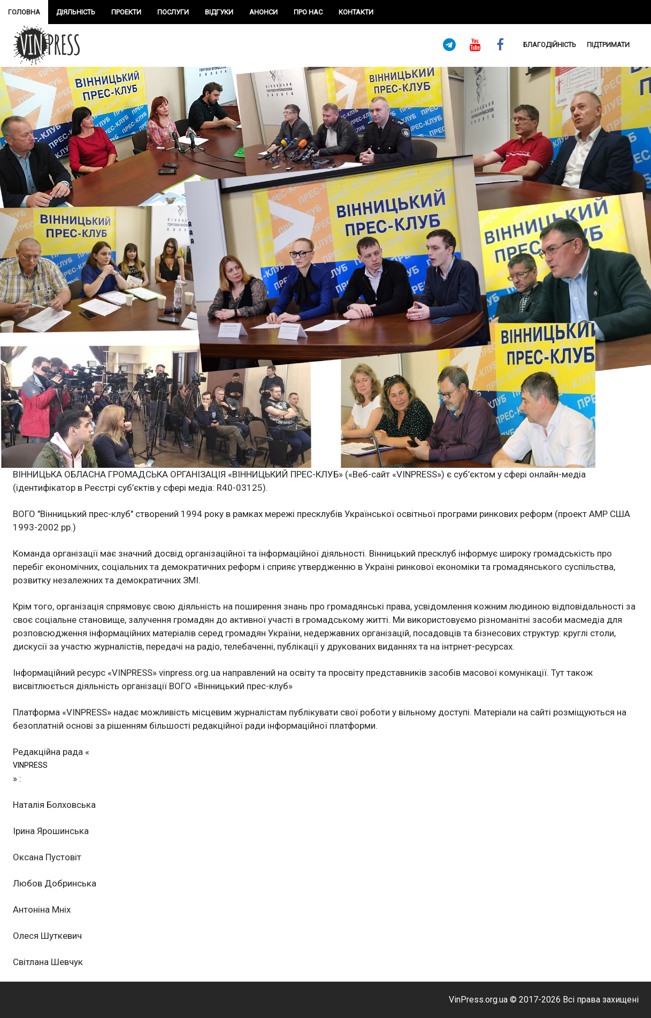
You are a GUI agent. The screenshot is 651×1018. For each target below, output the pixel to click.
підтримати (608, 45)
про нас (308, 12)
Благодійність (549, 45)
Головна (24, 12)
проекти (126, 12)
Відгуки (219, 12)
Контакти (356, 12)
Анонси (263, 12)
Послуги (173, 12)
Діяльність (75, 12)
